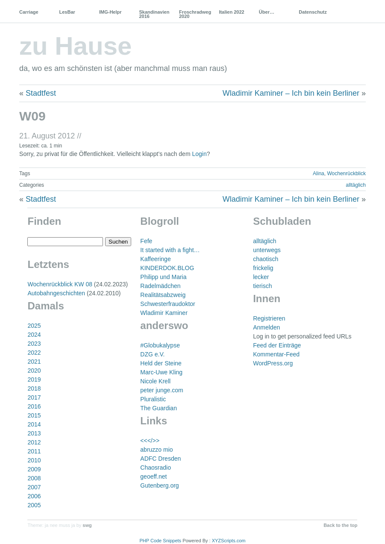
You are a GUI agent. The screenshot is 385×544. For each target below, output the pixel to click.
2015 (34, 415)
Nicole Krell (155, 381)
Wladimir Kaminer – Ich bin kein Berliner (291, 93)
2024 (34, 334)
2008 (34, 478)
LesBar (67, 12)
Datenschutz (312, 12)
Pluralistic (153, 399)
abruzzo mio (156, 449)
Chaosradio (155, 467)
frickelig (263, 268)
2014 (34, 424)
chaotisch (265, 259)
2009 (34, 469)
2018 (34, 388)
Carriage (28, 12)
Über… (266, 12)
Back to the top (340, 525)
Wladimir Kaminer (163, 312)
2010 (34, 460)
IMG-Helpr (110, 12)
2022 (34, 352)
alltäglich (356, 185)
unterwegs (267, 250)
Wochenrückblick (346, 173)
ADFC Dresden (160, 458)
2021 (34, 361)
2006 (34, 496)
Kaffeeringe (155, 259)
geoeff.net (153, 476)
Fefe (146, 241)
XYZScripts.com (229, 540)
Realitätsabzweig (162, 294)
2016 (34, 406)
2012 (34, 442)
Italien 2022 (231, 12)
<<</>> (149, 440)
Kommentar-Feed (276, 354)
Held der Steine (161, 363)
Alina (318, 173)
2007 (34, 487)
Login (199, 153)
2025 (34, 325)
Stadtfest (41, 93)
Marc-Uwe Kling (161, 372)
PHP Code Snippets (160, 540)
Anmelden (266, 327)
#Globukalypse (160, 345)
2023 (34, 343)
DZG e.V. (152, 354)
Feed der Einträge (277, 345)
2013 (34, 433)
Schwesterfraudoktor (167, 303)
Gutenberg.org (159, 485)
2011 (34, 451)
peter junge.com (161, 390)
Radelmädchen (160, 285)
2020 (34, 370)
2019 (34, 379)
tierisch (262, 285)
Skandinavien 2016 (154, 14)
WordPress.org (273, 363)
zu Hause (75, 46)
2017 (34, 397)
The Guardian (158, 408)
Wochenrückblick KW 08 (59, 284)
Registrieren (269, 318)
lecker (261, 276)
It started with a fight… (170, 250)
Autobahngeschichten (56, 293)
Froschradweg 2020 (195, 14)
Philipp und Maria (163, 276)
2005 (34, 505)
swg (86, 525)
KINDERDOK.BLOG (167, 268)
